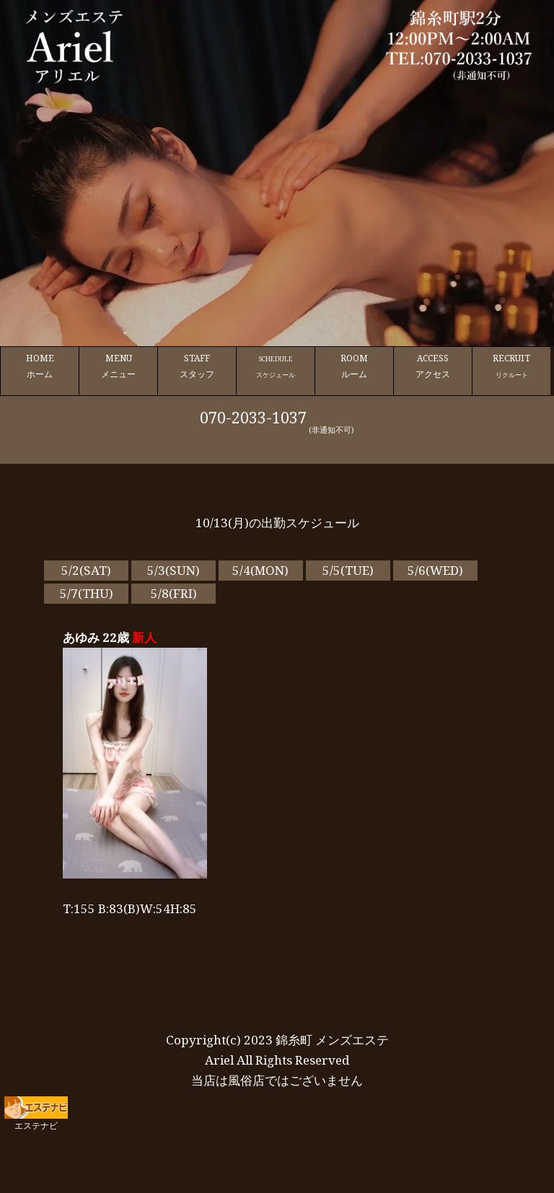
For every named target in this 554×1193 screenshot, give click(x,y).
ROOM (354, 367)
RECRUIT (511, 367)
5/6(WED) (435, 570)
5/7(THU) (86, 593)
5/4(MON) (260, 570)
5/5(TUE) (348, 570)
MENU (118, 367)
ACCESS (433, 367)
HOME (40, 367)
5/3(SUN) (173, 570)
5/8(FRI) (174, 593)
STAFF (197, 367)
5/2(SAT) (86, 570)
